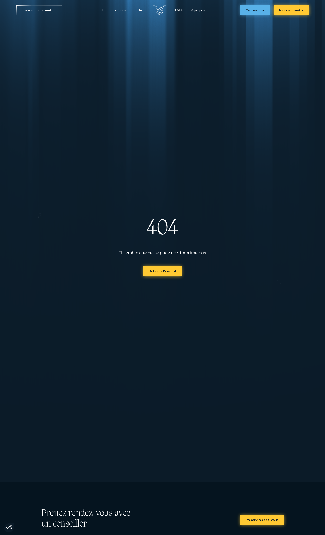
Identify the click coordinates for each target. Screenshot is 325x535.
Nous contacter (291, 10)
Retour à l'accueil (162, 271)
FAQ (178, 10)
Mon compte (255, 10)
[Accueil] (159, 10)
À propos (198, 10)
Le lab (139, 10)
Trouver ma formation (39, 10)
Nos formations (114, 10)
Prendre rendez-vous (262, 520)
